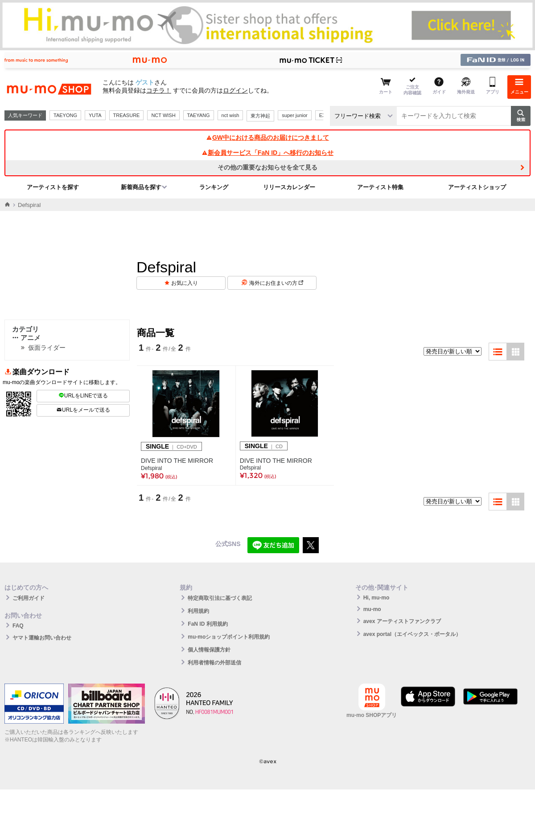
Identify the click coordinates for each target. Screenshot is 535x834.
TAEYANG (198, 115)
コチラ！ (158, 90)
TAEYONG (65, 115)
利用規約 (198, 611)
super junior (294, 115)
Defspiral (151, 468)
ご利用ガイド (28, 598)
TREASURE (126, 115)
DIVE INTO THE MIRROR (177, 460)
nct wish (230, 115)
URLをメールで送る (83, 410)
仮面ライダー (47, 347)
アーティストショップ (477, 187)
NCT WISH (163, 115)
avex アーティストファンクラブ (402, 621)
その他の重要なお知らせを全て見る (267, 167)
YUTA (95, 115)
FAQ (18, 626)
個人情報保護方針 (209, 650)
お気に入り (184, 283)
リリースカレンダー (289, 187)
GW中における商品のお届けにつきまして (267, 137)
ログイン (235, 90)
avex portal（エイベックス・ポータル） (412, 634)
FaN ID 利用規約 (207, 624)
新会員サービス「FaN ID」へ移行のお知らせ (267, 152)
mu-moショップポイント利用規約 (229, 637)
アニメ (26, 337)
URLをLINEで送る (83, 396)
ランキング (213, 187)
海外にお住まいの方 (276, 283)
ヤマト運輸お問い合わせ (41, 638)
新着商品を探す (141, 187)
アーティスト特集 (380, 187)
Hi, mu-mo (376, 598)
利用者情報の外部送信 (214, 663)
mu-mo (372, 609)
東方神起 (260, 115)
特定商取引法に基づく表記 (220, 598)
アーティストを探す (53, 187)
